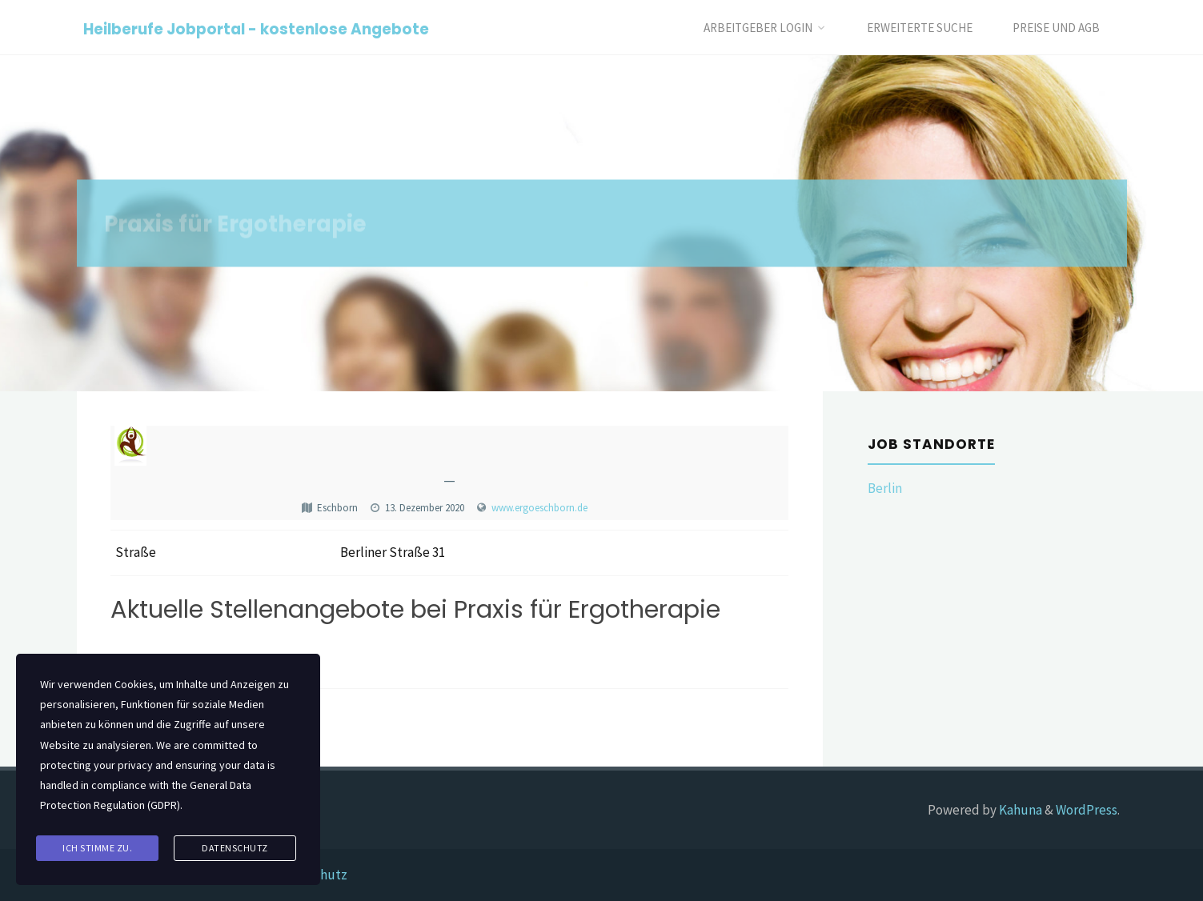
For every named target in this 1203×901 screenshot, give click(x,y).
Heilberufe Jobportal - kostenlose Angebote (256, 28)
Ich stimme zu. (97, 848)
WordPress (1086, 810)
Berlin (885, 488)
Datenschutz (235, 848)
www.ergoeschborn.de (539, 508)
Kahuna (1019, 810)
